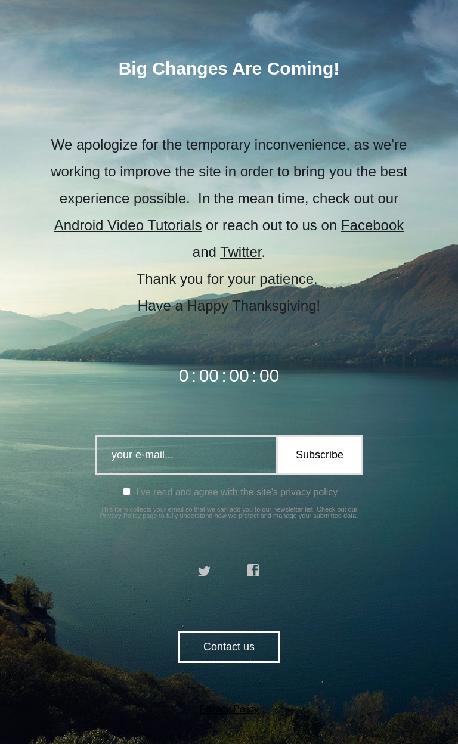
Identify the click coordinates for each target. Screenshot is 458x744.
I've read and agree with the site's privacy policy (230, 492)
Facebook (372, 225)
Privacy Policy (120, 515)
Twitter (240, 252)
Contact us (229, 647)
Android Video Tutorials (128, 225)
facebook (253, 570)
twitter (204, 570)
